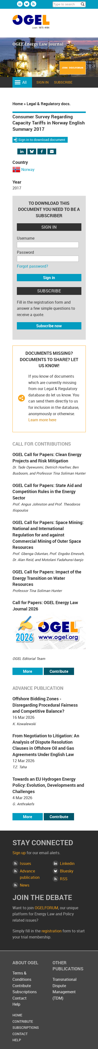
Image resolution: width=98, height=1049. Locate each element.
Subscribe (63, 82)
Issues (25, 863)
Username (25, 238)
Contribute (59, 671)
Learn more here (42, 419)
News (24, 885)
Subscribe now (49, 325)
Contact (19, 998)
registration (52, 931)
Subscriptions (24, 991)
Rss (33, 4)
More (27, 671)
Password (25, 252)
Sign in (42, 82)
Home (17, 103)
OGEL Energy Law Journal (36, 24)
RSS (63, 878)
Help (16, 1004)
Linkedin (20, 4)
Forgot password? (32, 266)
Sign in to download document (41, 139)
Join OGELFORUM (73, 71)
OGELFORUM (46, 907)
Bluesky (27, 4)
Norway (27, 169)
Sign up (19, 852)
